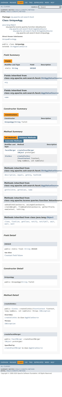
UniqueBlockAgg (9, 39)
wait (52, 222)
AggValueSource (49, 93)
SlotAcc (8, 156)
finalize (15, 222)
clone (7, 222)
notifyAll (43, 222)
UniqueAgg (9, 122)
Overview (4, 2)
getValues (22, 190)
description (10, 175)
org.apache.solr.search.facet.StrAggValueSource (33, 31)
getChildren (10, 190)
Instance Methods (27, 138)
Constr (24, 10)
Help (52, 2)
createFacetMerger (25, 150)
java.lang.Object (9, 25)
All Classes (5, 6)
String (15, 68)
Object (21, 152)
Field (18, 10)
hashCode (37, 175)
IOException (44, 311)
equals (21, 175)
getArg (28, 175)
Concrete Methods (13, 141)
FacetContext (24, 158)
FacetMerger (10, 150)
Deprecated (38, 2)
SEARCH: (34, 7)
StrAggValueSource (18, 47)
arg (6, 82)
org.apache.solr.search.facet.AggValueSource (28, 29)
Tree (31, 2)
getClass (25, 222)
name (7, 97)
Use (26, 2)
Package (13, 2)
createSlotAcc (23, 156)
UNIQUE (33, 68)
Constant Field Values (14, 255)
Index (47, 2)
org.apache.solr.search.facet (22, 17)
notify (34, 222)
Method (31, 10)
